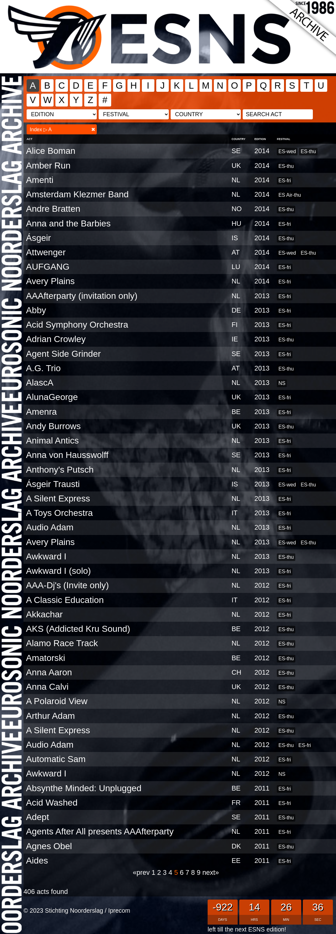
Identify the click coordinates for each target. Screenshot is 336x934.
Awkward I (46, 556)
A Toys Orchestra (59, 513)
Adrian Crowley (55, 339)
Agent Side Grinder (63, 354)
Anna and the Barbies (68, 223)
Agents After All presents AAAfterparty (99, 831)
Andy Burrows (53, 426)
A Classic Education (65, 600)
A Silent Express (58, 498)
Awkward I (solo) (58, 571)
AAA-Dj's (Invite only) (67, 585)
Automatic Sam (55, 759)
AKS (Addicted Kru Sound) (78, 629)
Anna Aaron (49, 672)
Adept (37, 817)
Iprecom (119, 910)
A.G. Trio (43, 368)
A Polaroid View (56, 701)
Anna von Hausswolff (67, 455)
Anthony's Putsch (60, 470)
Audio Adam (49, 527)
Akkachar (44, 614)
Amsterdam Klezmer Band (77, 194)
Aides (37, 860)
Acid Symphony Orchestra (77, 324)
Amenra (41, 412)
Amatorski (45, 658)
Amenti (39, 180)
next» (210, 872)
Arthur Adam (50, 716)
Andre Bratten (53, 209)
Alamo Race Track (62, 643)
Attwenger (45, 252)
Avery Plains (50, 281)
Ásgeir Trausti (53, 484)
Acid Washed (51, 802)
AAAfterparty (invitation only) (81, 296)
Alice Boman (50, 151)
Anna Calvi (47, 687)
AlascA (39, 382)
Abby (36, 310)
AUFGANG (48, 267)
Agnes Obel (49, 846)
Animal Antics (52, 440)
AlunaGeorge (52, 397)
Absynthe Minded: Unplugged (83, 788)
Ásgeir (38, 238)
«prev (142, 872)
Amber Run (48, 165)
